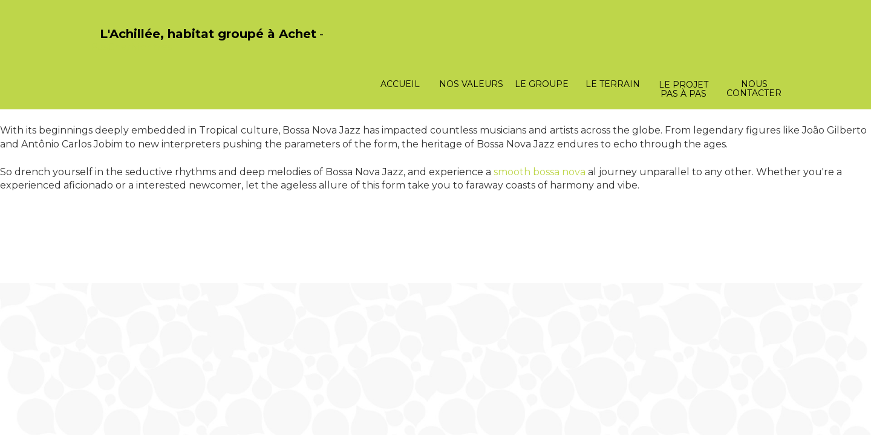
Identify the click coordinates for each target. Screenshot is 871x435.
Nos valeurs (471, 84)
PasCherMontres (131, 47)
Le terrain (613, 84)
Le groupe (542, 84)
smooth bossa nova (540, 172)
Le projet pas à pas (683, 89)
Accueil (400, 84)
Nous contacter (753, 88)
